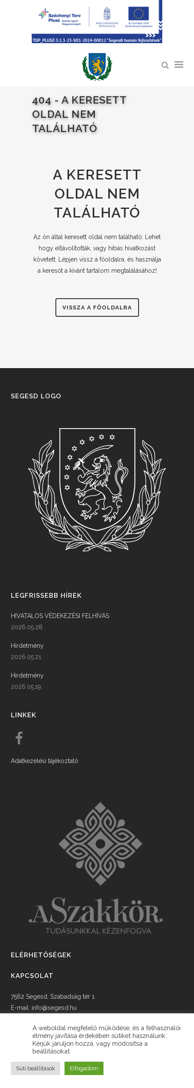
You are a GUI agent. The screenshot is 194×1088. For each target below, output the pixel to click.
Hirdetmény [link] (27, 645)
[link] (97, 67)
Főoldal (42, 139)
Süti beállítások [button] (35, 1068)
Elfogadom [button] (84, 1068)
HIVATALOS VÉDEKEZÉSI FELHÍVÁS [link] (60, 615)
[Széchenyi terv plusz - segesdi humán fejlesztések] (97, 41)
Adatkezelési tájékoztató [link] (44, 760)
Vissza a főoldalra (97, 307)
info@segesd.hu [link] (54, 1007)
